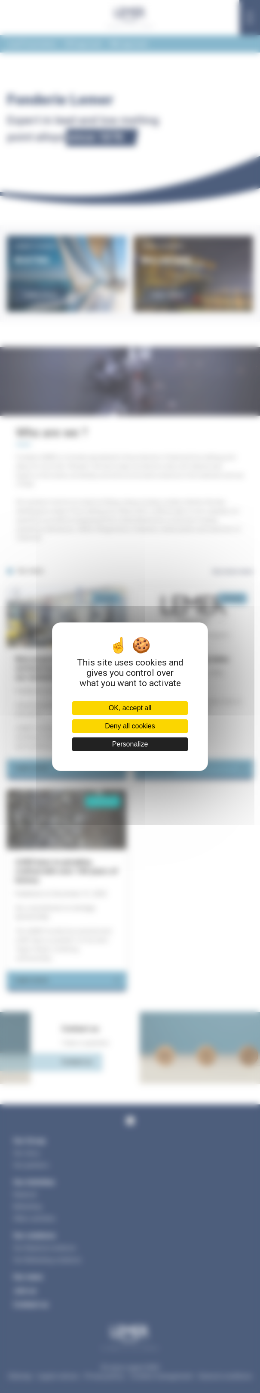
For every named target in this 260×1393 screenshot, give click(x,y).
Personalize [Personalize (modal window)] (130, 744)
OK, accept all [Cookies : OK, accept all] (130, 708)
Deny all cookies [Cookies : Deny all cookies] (130, 726)
